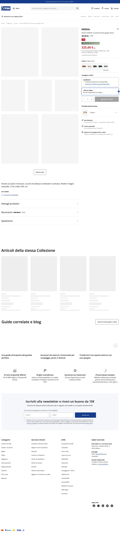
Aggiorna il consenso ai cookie (40, 474)
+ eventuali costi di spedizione (89, 55)
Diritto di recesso (36, 463)
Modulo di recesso (67, 486)
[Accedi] (105, 8)
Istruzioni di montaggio (11, 195)
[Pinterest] (112, 506)
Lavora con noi (66, 455)
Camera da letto (6, 444)
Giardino (4, 470)
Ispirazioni (65, 463)
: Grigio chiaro (88, 61)
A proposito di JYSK (67, 444)
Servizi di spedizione (37, 459)
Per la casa (4, 474)
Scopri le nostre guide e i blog (107, 322)
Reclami (33, 467)
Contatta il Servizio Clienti (39, 444)
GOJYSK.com (65, 474)
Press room (65, 451)
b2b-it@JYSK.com (101, 454)
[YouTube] (107, 506)
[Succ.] (115, 345)
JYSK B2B (64, 467)
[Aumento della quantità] (91, 99)
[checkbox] (25, 420)
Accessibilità (65, 482)
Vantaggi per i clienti (68, 470)
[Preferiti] (95, 8)
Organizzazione (6, 467)
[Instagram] (98, 506)
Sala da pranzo (6, 463)
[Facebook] (94, 506)
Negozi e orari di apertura (39, 447)
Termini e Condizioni (32, 423)
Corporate (65, 447)
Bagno (3, 451)
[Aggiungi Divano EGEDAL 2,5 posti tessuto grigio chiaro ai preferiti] (118, 30)
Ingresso (4, 478)
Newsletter (65, 459)
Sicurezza (65, 493)
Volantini (34, 451)
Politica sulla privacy (37, 470)
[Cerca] (77, 8)
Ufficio (3, 455)
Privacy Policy (89, 423)
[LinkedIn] (103, 506)
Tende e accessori (7, 447)
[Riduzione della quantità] (84, 99)
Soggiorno (4, 459)
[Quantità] (87, 99)
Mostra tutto (40, 172)
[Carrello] (115, 8)
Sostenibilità (65, 478)
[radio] (100, 82)
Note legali (65, 490)
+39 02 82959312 (103, 464)
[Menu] (16, 8)
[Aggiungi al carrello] (107, 99)
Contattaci (95, 456)
